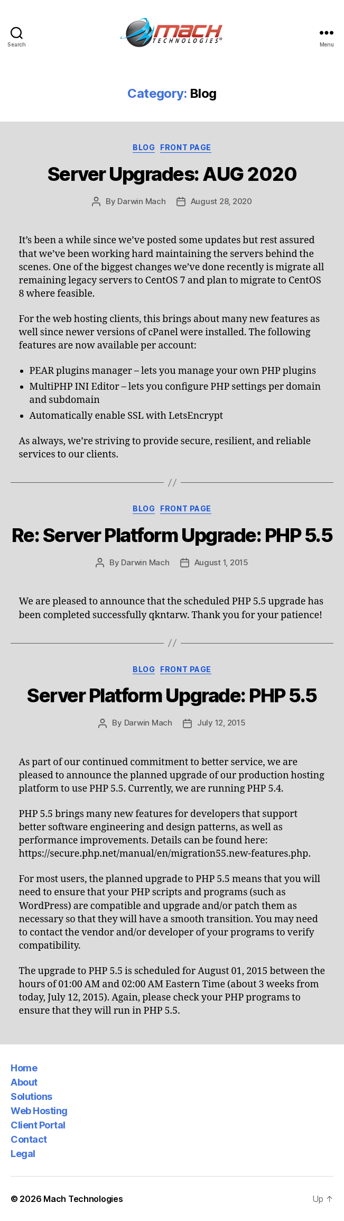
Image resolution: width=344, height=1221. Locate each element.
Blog (144, 147)
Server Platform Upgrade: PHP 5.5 (172, 695)
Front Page (185, 147)
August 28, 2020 (221, 201)
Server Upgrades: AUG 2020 (172, 174)
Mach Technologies (83, 1199)
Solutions (31, 1096)
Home (24, 1067)
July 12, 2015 (221, 723)
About (24, 1082)
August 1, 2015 (221, 562)
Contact (29, 1139)
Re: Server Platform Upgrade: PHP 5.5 (172, 535)
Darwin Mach (141, 201)
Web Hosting (39, 1110)
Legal (23, 1153)
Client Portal (38, 1125)
